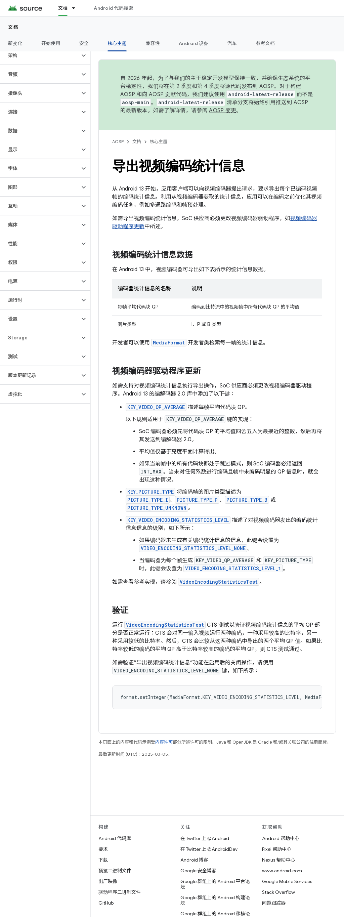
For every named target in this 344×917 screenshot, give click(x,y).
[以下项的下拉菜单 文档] (77, 8)
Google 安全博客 (198, 871)
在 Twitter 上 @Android (204, 838)
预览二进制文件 (114, 871)
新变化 (15, 43)
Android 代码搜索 (113, 8)
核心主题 (158, 141)
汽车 (232, 43)
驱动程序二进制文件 (119, 892)
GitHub (106, 903)
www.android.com (282, 871)
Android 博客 (194, 860)
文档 (13, 27)
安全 (84, 43)
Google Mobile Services (287, 881)
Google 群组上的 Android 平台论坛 (215, 884)
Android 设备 (194, 43)
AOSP (118, 141)
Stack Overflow (278, 892)
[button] (40, 55)
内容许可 (164, 742)
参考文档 (265, 43)
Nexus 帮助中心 (278, 860)
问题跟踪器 (274, 903)
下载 (103, 860)
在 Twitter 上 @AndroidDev (209, 849)
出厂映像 (107, 881)
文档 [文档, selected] (63, 8)
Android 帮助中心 (280, 838)
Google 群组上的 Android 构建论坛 (215, 900)
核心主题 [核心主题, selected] (117, 43)
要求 (103, 849)
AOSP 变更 (222, 110)
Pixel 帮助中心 (276, 849)
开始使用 (50, 43)
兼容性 (152, 43)
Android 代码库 (114, 838)
